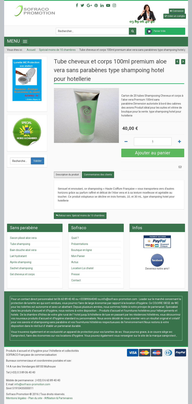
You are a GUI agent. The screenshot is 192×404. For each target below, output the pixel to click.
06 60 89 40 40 (66, 299)
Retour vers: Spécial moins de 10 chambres (80, 215)
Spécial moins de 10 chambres (57, 49)
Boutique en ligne (81, 250)
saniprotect (169, 335)
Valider (37, 160)
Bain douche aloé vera (23, 250)
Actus (74, 262)
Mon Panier (78, 256)
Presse (75, 274)
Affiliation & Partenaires (58, 398)
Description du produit (67, 174)
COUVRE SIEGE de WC (166, 303)
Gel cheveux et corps (22, 274)
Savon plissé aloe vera (23, 237)
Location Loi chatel (82, 268)
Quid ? (75, 237)
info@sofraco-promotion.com (119, 299)
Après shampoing (20, 262)
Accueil (31, 49)
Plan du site (35, 398)
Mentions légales (16, 398)
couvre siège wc (162, 331)
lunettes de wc (113, 331)
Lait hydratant (18, 256)
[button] (177, 11)
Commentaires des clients (98, 174)
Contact (76, 280)
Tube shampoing (20, 243)
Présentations (79, 243)
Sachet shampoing (21, 268)
